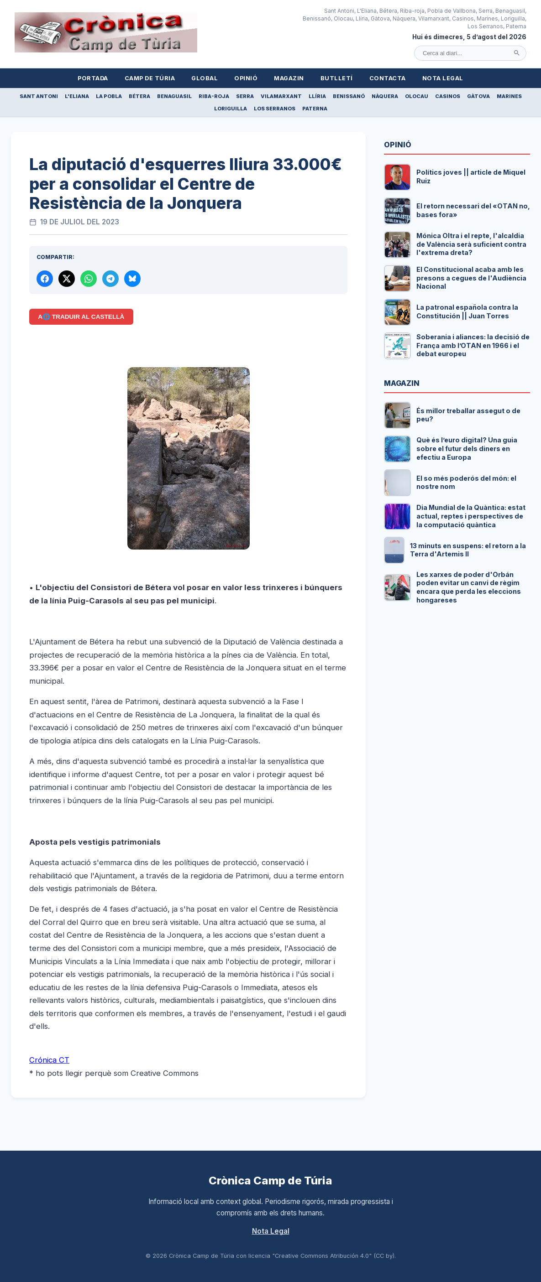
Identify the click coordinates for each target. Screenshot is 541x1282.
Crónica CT (49, 1059)
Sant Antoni (39, 96)
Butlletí (336, 78)
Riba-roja (214, 96)
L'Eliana (77, 96)
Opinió (245, 78)
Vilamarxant (281, 96)
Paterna (314, 108)
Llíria (317, 96)
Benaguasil (174, 96)
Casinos (447, 96)
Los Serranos (274, 108)
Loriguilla (230, 108)
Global (204, 78)
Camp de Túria (150, 78)
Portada (93, 78)
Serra (245, 96)
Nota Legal (442, 78)
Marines (509, 96)
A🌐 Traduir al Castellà (81, 316)
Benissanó (349, 96)
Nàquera (385, 96)
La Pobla (109, 96)
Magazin (289, 78)
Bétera (139, 96)
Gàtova (478, 96)
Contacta (387, 78)
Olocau (416, 96)
